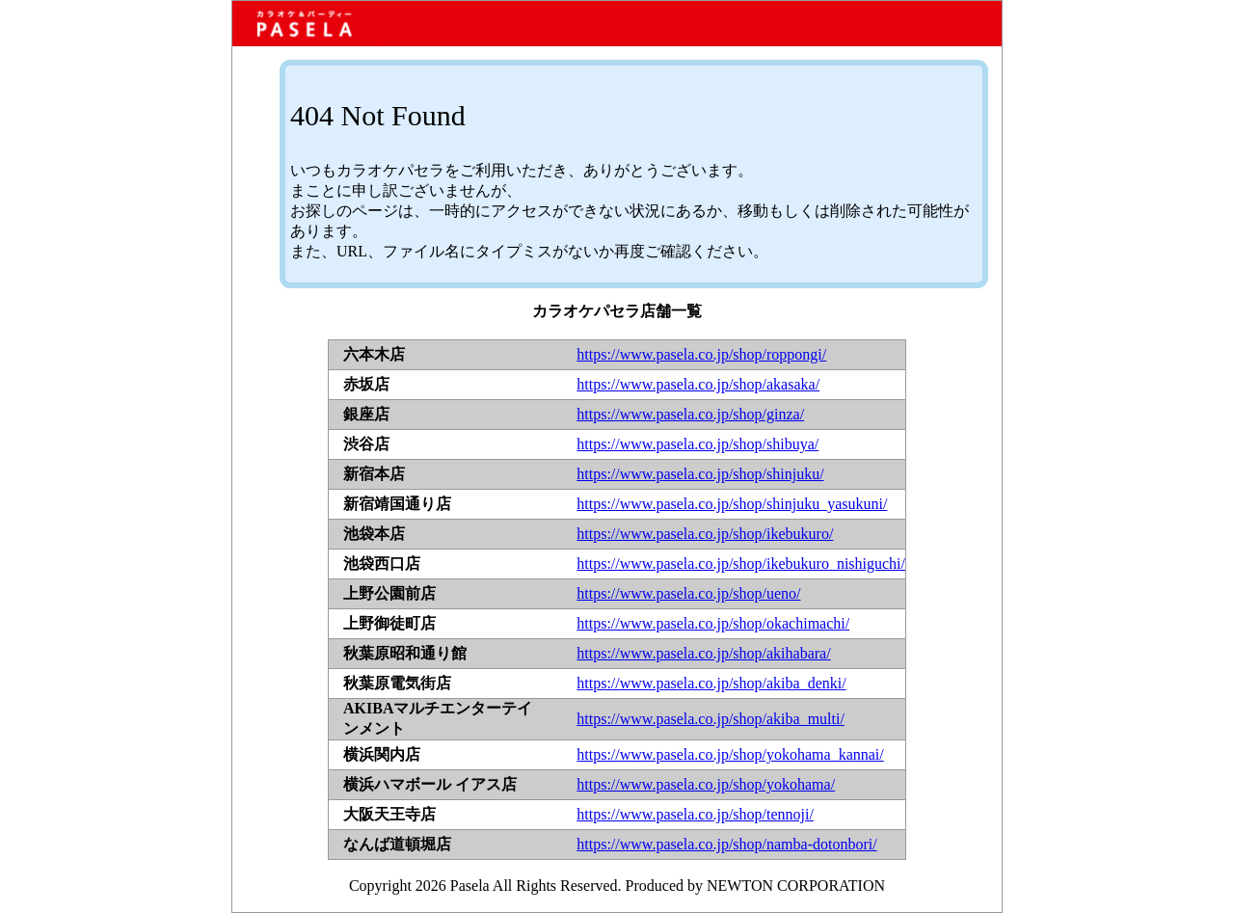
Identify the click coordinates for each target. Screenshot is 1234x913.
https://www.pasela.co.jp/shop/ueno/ (688, 593)
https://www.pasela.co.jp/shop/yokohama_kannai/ (730, 754)
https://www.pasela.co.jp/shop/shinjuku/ (700, 474)
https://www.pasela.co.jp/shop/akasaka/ (698, 384)
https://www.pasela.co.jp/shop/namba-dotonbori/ (726, 844)
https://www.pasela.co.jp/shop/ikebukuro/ (705, 533)
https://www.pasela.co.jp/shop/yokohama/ (706, 784)
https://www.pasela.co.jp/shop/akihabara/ (703, 653)
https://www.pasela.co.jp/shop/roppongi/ (701, 354)
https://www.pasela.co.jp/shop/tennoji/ (695, 814)
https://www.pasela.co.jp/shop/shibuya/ (697, 444)
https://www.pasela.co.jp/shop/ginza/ (690, 414)
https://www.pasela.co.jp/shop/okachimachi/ (713, 623)
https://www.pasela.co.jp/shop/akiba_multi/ (711, 719)
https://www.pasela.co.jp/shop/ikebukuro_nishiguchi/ (741, 563)
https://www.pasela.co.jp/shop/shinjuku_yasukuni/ (732, 504)
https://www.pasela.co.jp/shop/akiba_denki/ (711, 683)
